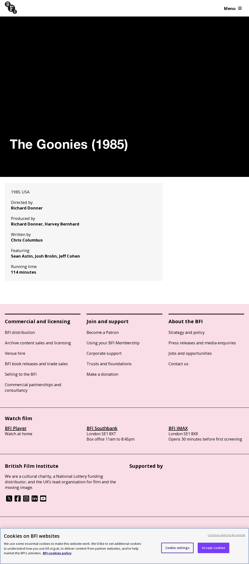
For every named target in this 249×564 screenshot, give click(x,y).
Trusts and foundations (109, 363)
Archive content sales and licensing (38, 343)
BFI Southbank (102, 428)
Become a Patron (103, 332)
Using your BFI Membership (113, 343)
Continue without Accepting (226, 535)
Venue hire (15, 353)
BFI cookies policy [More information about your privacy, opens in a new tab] (57, 553)
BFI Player (16, 428)
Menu (233, 8)
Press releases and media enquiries (202, 343)
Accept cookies (213, 548)
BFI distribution (20, 332)
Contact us (178, 363)
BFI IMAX (178, 428)
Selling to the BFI (21, 374)
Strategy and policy (187, 332)
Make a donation (102, 374)
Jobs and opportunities (190, 353)
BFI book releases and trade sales (36, 363)
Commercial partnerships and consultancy (33, 387)
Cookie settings (177, 548)
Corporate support (104, 353)
